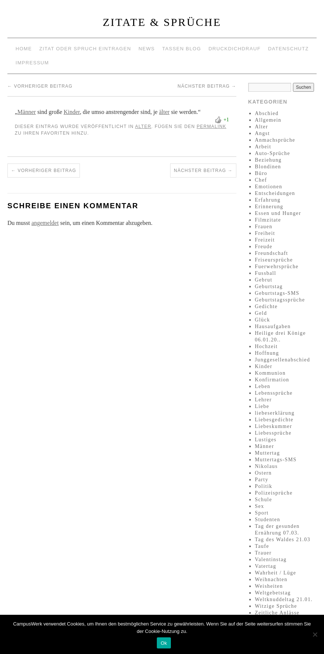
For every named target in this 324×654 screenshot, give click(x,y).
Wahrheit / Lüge (275, 573)
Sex (259, 506)
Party (262, 479)
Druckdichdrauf (235, 48)
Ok (164, 643)
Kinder (72, 112)
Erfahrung (267, 200)
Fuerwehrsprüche (276, 266)
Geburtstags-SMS (277, 293)
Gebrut (263, 280)
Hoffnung (267, 353)
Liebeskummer (273, 426)
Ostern (263, 473)
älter (164, 112)
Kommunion (270, 373)
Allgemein (268, 120)
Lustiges (266, 439)
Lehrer (263, 399)
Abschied (267, 113)
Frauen (263, 226)
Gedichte (266, 306)
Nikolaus (266, 466)
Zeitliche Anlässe (277, 613)
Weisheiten (269, 586)
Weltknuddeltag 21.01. (284, 599)
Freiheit (265, 233)
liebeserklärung (274, 413)
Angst (262, 133)
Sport (262, 513)
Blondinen (268, 166)
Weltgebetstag (273, 593)
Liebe (262, 406)
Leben (262, 386)
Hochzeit (266, 346)
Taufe (262, 546)
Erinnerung (269, 206)
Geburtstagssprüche (280, 300)
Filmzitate (268, 220)
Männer (26, 112)
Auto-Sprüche (272, 153)
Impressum (32, 62)
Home (24, 48)
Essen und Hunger (278, 213)
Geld (261, 313)
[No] (314, 634)
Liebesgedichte (274, 419)
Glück (262, 320)
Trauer (263, 553)
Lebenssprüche (274, 393)
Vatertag (265, 566)
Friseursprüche (274, 260)
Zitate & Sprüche (162, 22)
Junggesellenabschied (282, 360)
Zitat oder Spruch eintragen (85, 48)
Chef (261, 180)
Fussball (265, 273)
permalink (211, 126)
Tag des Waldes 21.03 (282, 539)
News (146, 48)
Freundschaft (271, 253)
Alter (143, 126)
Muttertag (267, 453)
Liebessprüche (273, 433)
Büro (261, 173)
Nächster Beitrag (207, 86)
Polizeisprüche (274, 493)
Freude (263, 246)
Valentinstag (271, 559)
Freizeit (265, 240)
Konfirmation (272, 379)
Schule (263, 499)
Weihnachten (271, 579)
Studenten (267, 519)
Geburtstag (269, 286)
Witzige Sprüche (276, 606)
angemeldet (45, 223)
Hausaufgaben (273, 326)
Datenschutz (288, 48)
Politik (263, 486)
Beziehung (268, 160)
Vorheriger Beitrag (39, 86)
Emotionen (268, 186)
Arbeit (263, 146)
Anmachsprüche (275, 140)
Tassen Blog (181, 48)
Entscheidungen (275, 193)
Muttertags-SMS (276, 459)
